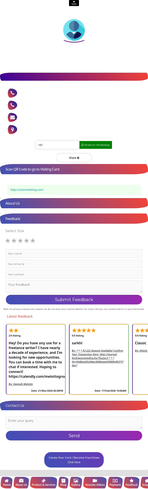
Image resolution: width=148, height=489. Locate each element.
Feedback (132, 483)
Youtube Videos (95, 483)
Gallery (75, 483)
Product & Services (44, 483)
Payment (115, 483)
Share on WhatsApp (96, 144)
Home (6, 483)
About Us (21, 483)
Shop (63, 483)
